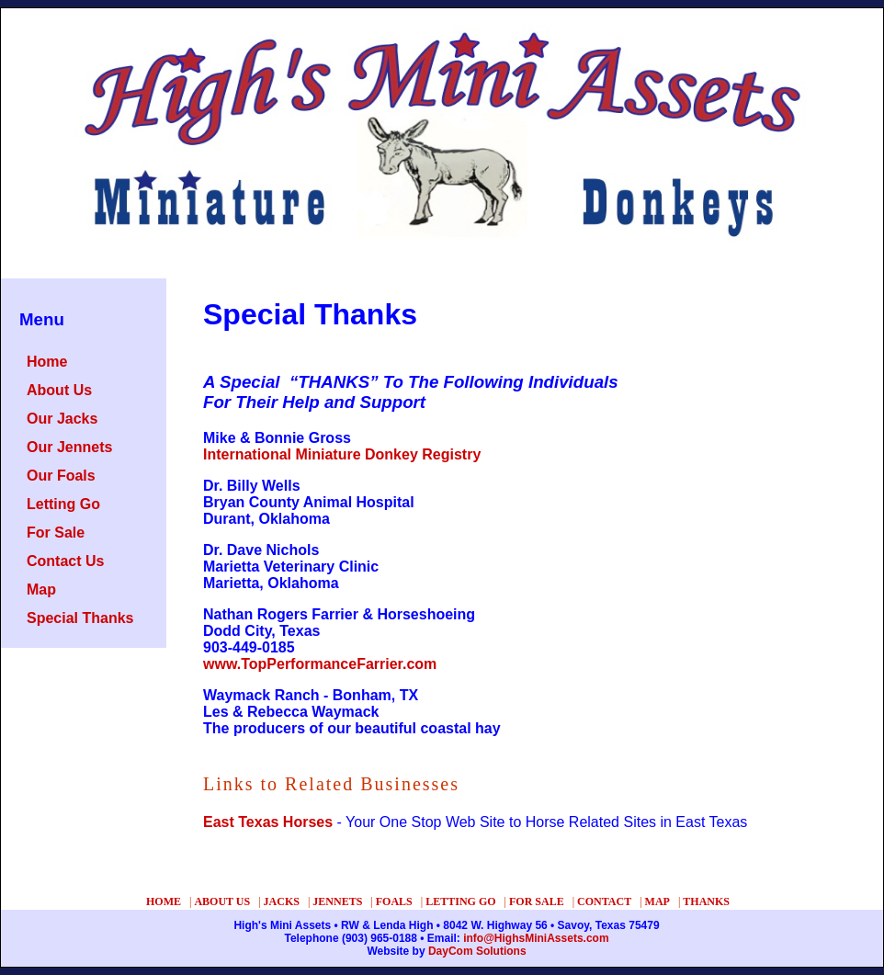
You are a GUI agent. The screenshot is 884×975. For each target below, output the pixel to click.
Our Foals (61, 475)
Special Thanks (80, 618)
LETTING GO (460, 901)
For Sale (56, 532)
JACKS (282, 901)
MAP (657, 901)
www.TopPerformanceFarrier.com (319, 664)
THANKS (706, 901)
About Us (59, 390)
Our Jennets (69, 447)
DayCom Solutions (477, 951)
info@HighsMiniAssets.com (535, 938)
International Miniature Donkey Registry (342, 454)
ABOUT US (222, 901)
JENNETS (337, 901)
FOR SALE (536, 901)
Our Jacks (62, 418)
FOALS (394, 901)
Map (41, 589)
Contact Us (65, 561)
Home (47, 361)
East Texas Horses (268, 822)
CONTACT (604, 901)
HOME (163, 901)
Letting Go (63, 504)
